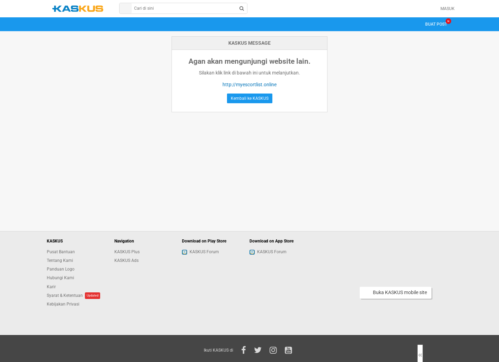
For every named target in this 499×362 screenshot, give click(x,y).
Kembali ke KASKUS (250, 98)
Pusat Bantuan (61, 251)
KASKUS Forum (200, 251)
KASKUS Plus (127, 251)
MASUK (447, 8)
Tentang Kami (60, 260)
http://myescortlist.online (249, 84)
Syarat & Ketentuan (65, 295)
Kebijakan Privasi (63, 304)
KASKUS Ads (126, 260)
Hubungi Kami (60, 277)
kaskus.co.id (78, 8)
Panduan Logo (61, 269)
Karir (51, 286)
